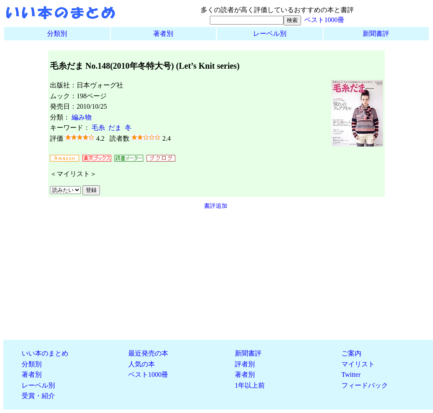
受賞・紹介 (38, 395)
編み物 (82, 117)
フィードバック (364, 385)
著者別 (163, 33)
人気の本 (141, 364)
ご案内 (351, 353)
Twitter (351, 374)
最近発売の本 (148, 353)
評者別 (245, 364)
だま (115, 127)
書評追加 (215, 205)
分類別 (57, 33)
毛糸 (98, 127)
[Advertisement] (216, 274)
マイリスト (358, 364)
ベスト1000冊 (324, 19)
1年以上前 (250, 385)
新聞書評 (376, 33)
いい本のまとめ (45, 353)
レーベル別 (269, 33)
